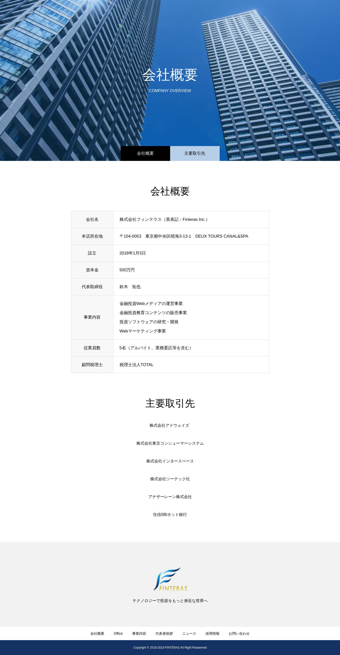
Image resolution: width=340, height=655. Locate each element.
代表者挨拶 (234, 12)
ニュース (262, 12)
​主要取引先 (194, 153)
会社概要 (145, 153)
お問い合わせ (318, 12)
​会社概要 (161, 12)
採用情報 (288, 12)
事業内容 (206, 12)
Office (183, 12)
